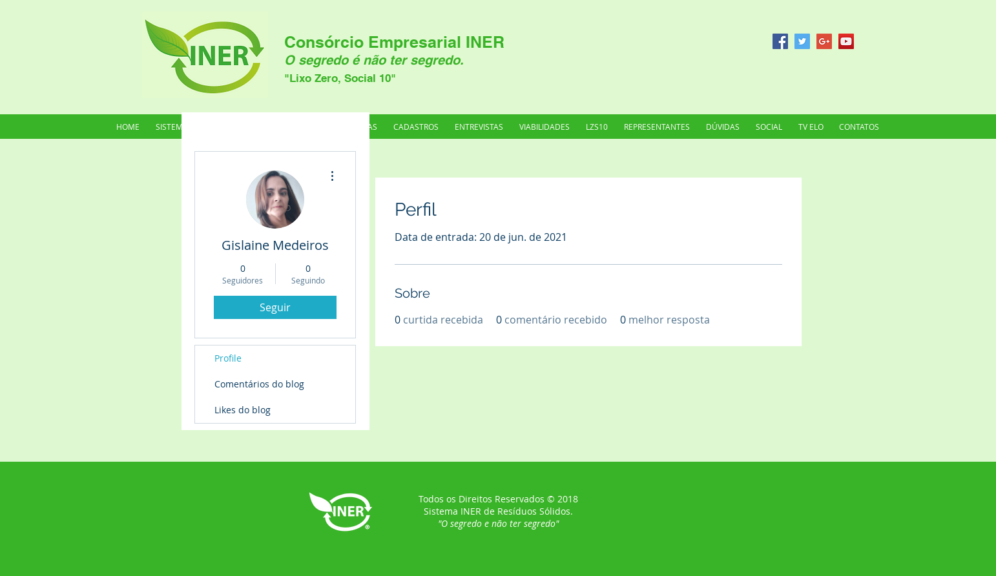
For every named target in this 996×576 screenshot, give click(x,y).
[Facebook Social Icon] (780, 41)
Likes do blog (242, 410)
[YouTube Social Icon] (846, 41)
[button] (657, 126)
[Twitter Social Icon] (802, 41)
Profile (228, 358)
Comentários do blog (259, 384)
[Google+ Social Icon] (824, 41)
